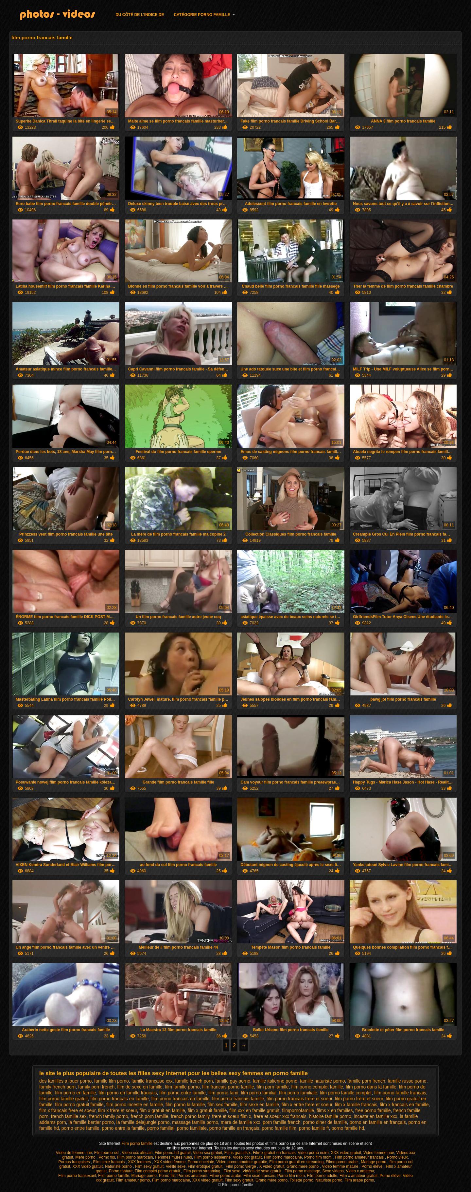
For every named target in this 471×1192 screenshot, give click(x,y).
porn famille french (281, 1122)
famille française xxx (152, 1081)
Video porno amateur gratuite (241, 1162)
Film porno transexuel (77, 1175)
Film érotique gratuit (205, 1166)
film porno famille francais (400, 1092)
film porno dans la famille (371, 1086)
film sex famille (222, 1104)
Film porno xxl (107, 1152)
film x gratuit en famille (162, 1110)
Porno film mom (318, 1157)
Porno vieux (397, 1157)
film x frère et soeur (117, 1110)
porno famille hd (347, 1128)
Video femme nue (378, 1152)
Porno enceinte (201, 1162)
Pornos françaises (74, 1162)
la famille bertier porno (91, 1122)
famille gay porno (232, 1081)
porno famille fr (314, 1128)
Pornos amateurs (192, 1175)
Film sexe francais (109, 1162)
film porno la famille (185, 1104)
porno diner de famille (325, 1122)
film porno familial (258, 1092)
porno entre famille (80, 1128)
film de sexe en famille (140, 1086)
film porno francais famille (238, 1098)
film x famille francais (356, 1104)
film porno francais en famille (180, 1098)
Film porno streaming (202, 1171)
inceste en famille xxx (375, 1116)
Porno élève (372, 1166)
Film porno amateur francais (360, 1157)
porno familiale (192, 1128)
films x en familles (335, 1110)
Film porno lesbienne (212, 1157)
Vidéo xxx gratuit (247, 1157)
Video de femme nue (74, 1152)
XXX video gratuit (346, 1152)
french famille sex (69, 1116)
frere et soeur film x (231, 1116)
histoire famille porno (330, 1116)
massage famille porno (195, 1122)
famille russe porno (407, 1081)
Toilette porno (301, 1180)
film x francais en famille (404, 1104)
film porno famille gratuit (63, 1098)
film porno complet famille (317, 1086)
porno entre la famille (123, 1128)
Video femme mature (340, 1166)
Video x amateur (360, 1171)
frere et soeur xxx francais (280, 1116)
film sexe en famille (259, 1104)
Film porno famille (137, 1143)
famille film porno (111, 1081)
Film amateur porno (133, 1180)
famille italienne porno (275, 1081)
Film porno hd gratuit (173, 1152)
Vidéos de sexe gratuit (263, 1171)
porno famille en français (234, 1128)
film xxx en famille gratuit (254, 1110)
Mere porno (85, 1157)
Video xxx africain (137, 1152)
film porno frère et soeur (359, 1098)
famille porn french (366, 1081)
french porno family (190, 1116)
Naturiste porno (119, 1166)
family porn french (96, 1086)
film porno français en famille (119, 1098)
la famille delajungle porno (143, 1122)
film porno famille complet (346, 1092)
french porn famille (149, 1116)
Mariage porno (374, 1162)
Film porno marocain (135, 1157)
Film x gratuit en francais (274, 1152)
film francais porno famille (228, 1086)
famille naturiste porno (322, 1081)
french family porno (108, 1116)
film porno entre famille (182, 1092)
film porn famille (273, 1086)
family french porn (57, 1086)
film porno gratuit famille (79, 1104)
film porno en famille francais (127, 1092)
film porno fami (223, 1092)
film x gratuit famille (207, 1110)
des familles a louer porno (65, 1081)
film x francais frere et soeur (67, 1110)
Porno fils (107, 1157)
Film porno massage (302, 1171)
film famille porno (182, 1086)
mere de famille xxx (240, 1122)
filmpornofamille (298, 1110)
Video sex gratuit (207, 1152)
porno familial (160, 1128)
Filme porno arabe (342, 1162)
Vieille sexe (175, 1166)
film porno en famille (75, 1092)
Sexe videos (332, 1171)
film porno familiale (298, 1092)
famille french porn (194, 1081)
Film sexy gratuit (149, 1166)
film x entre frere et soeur (307, 1104)
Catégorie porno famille (202, 14)
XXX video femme (169, 1162)
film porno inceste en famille (134, 1104)
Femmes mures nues (173, 1157)
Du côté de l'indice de (139, 14)
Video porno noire (313, 1152)
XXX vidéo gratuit (87, 1166)
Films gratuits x (237, 1152)
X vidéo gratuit (272, 1166)
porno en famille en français (378, 1122)
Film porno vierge (241, 1166)
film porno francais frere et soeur (299, 1098)
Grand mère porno (303, 1166)
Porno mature (121, 1171)
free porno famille (373, 1110)
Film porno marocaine (283, 1157)
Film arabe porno (359, 1180)
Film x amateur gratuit (358, 1175)
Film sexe (232, 1171)
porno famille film (279, 1128)
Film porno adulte (322, 1175)
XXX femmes (140, 1162)
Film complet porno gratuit (158, 1171)
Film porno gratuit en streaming (296, 1162)
